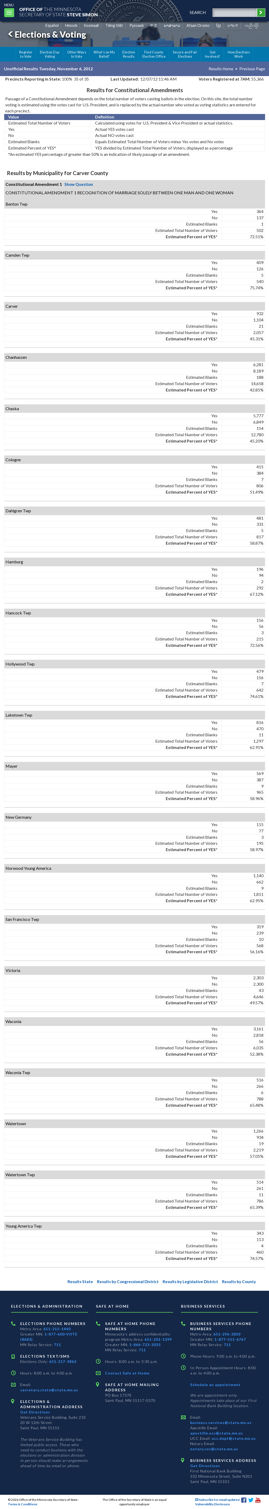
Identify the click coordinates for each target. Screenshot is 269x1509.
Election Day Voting (50, 54)
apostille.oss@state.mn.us (216, 1433)
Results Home (220, 68)
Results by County (238, 1281)
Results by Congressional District (122, 1281)
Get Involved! (212, 54)
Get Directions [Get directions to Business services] (205, 1465)
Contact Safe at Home (127, 1373)
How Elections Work (239, 54)
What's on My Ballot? (104, 54)
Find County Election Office (153, 54)
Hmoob (71, 25)
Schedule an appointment (215, 1384)
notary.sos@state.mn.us (214, 1449)
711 (57, 1344)
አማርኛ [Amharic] (232, 25)
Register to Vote (26, 54)
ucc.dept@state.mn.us (233, 1438)
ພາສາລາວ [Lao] (172, 25)
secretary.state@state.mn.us (49, 1390)
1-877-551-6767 (230, 1339)
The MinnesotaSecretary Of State (60, 11)
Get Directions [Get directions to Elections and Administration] (35, 1412)
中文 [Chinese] (153, 25)
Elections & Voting (46, 34)
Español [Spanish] (52, 25)
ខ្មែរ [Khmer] (218, 25)
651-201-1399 (158, 1339)
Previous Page (252, 68)
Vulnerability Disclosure (212, 1504)
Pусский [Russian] (137, 25)
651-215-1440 (57, 1329)
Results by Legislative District (187, 1281)
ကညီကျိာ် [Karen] (252, 25)
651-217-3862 (62, 1361)
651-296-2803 (227, 1334)
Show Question (79, 183)
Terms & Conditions (22, 1504)
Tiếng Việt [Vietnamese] (114, 25)
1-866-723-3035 (145, 1344)
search (196, 12)
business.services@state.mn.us (221, 1422)
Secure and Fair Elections (185, 54)
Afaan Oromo (198, 25)
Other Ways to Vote (76, 54)
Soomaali (91, 25)
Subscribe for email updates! (217, 1500)
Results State (73, 1281)
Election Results (128, 54)
